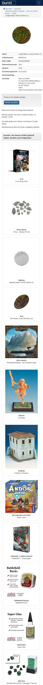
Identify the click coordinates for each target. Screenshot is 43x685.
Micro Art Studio (32, 11)
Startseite (7, 9)
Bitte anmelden (11, 102)
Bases (7, 13)
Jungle (14, 13)
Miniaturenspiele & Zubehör (15, 11)
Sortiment (17, 9)
